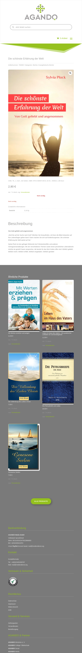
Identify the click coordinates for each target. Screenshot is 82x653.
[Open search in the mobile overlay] (41, 27)
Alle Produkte (41, 501)
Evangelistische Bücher (46, 65)
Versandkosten (25, 192)
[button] (70, 73)
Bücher (35, 65)
